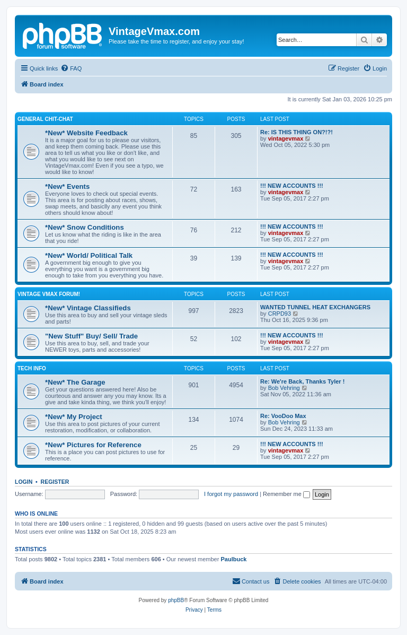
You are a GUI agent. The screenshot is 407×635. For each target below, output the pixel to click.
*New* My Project (73, 417)
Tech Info (31, 368)
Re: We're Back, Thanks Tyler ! (302, 381)
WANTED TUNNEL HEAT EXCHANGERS (315, 307)
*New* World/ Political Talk (88, 255)
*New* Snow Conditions (84, 227)
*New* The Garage (75, 382)
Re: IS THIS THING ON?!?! (296, 132)
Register (55, 482)
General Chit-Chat (45, 119)
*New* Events (67, 186)
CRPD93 (279, 313)
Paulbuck (233, 559)
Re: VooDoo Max (283, 416)
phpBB (176, 600)
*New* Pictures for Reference (93, 445)
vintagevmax (286, 138)
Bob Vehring (284, 388)
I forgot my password (231, 494)
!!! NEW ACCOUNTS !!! (291, 185)
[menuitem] (71, 68)
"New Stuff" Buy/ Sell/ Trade (91, 336)
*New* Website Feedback (86, 133)
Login (23, 482)
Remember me (286, 494)
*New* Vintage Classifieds (88, 308)
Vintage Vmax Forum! (48, 294)
